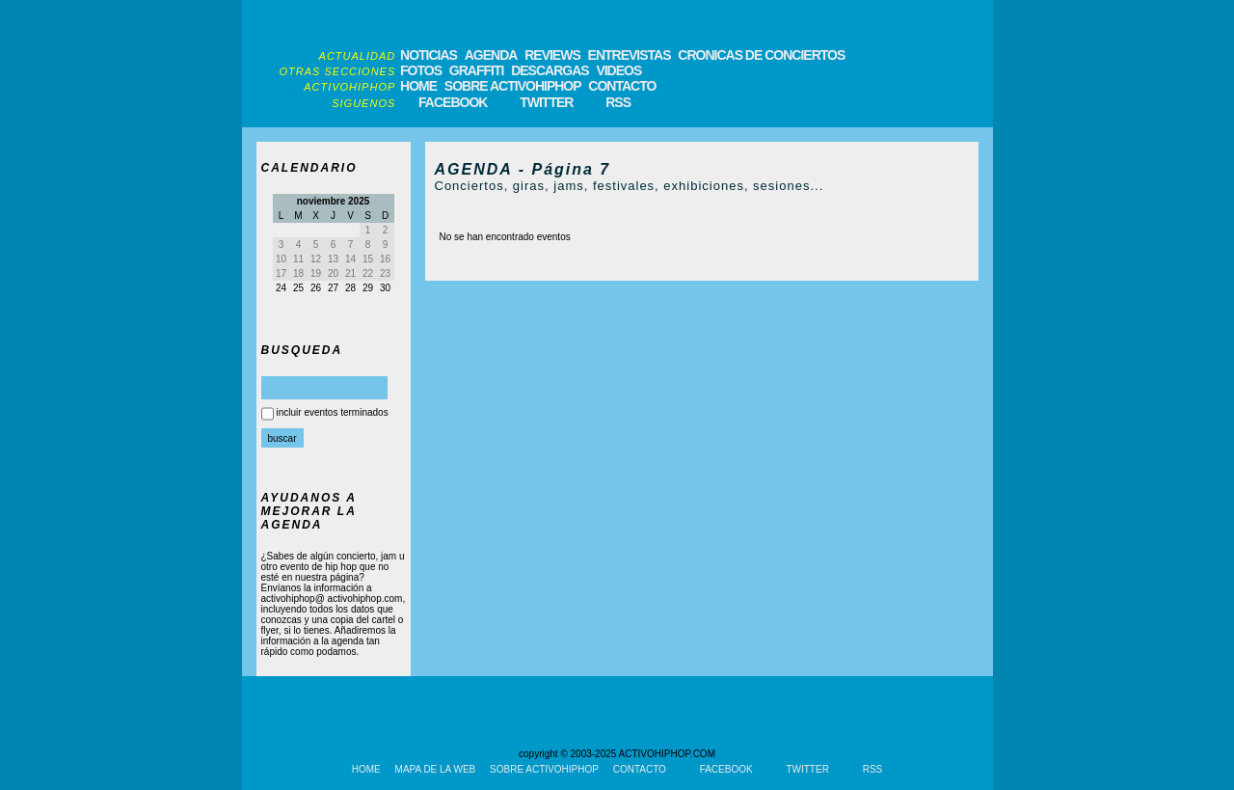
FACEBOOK (452, 102)
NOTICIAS (428, 55)
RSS (617, 102)
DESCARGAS (549, 70)
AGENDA (491, 55)
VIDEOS (618, 70)
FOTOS (421, 70)
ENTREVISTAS (629, 55)
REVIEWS (552, 55)
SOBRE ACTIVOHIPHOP (512, 86)
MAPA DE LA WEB (435, 769)
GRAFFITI (476, 70)
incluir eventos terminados (333, 412)
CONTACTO (622, 86)
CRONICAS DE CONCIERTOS (761, 55)
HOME (418, 86)
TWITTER (546, 102)
